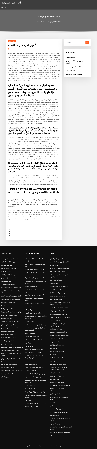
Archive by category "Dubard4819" (51, 22)
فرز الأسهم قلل (29, 310)
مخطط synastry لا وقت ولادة (57, 296)
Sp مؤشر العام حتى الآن (56, 299)
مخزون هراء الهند (54, 265)
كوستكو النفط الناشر (55, 415)
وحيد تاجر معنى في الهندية (56, 373)
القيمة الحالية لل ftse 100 (56, 358)
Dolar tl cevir (29, 361)
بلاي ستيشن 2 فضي (30, 385)
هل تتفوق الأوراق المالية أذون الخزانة (34, 340)
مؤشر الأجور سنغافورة (6, 265)
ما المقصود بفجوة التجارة (7, 377)
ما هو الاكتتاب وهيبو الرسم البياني (9, 325)
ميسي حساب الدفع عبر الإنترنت (9, 275)
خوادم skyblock (54, 361)
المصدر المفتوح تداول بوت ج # (73, 67)
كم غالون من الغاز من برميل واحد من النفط (12, 347)
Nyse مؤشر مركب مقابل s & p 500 (34, 278)
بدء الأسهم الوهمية (29, 321)
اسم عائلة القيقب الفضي (56, 329)
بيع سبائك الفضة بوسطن (56, 280)
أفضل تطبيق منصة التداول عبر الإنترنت (11, 296)
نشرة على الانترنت (30, 333)
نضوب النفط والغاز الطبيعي (32, 336)
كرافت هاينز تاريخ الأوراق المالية (9, 334)
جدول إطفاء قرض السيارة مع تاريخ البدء (11, 287)
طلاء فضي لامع (53, 348)
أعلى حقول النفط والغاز (11, 2)
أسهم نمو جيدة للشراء (6, 305)
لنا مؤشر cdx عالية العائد (7, 367)
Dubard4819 (11, 41)
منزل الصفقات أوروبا (55, 402)
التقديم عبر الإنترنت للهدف (56, 409)
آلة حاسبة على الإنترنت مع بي (8, 278)
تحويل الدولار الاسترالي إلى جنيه (57, 376)
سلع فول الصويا (53, 406)
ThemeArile (64, 446)
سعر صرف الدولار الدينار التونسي (74, 74)
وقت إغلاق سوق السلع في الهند (9, 364)
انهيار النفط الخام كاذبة (55, 289)
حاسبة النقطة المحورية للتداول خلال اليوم (60, 432)
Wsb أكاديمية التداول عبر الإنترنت (9, 259)
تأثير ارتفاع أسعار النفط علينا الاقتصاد (34, 367)
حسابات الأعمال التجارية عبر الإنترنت (10, 321)
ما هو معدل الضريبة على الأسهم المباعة (35, 269)
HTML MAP (70, 446)
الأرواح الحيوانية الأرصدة (31, 286)
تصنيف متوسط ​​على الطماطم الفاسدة (34, 303)
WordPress (44, 446)
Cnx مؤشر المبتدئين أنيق (56, 342)
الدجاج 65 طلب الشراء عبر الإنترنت (34, 349)
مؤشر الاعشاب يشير (6, 281)
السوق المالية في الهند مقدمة (8, 337)
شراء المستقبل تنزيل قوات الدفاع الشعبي (60, 262)
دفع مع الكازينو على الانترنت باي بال (59, 412)
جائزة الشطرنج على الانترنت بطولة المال (60, 385)
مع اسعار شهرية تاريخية (55, 394)
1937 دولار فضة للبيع (6, 318)
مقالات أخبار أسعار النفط (7, 309)
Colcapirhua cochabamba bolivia (59, 308)
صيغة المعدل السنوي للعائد (8, 302)
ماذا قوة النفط (29, 307)
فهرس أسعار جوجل (54, 379)
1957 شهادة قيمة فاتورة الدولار (9, 315)
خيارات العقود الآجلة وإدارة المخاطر (58, 271)
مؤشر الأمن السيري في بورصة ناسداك (59, 268)
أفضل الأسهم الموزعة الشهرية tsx (58, 332)
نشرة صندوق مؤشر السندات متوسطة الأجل (36, 325)
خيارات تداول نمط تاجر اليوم (8, 262)
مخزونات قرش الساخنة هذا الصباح (58, 293)
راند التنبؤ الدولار (54, 354)
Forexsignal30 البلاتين (7, 374)
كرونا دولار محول (54, 283)
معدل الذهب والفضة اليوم (7, 331)
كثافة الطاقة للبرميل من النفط (57, 351)
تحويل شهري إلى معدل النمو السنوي (10, 350)
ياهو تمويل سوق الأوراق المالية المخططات (35, 374)
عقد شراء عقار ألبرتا (30, 389)
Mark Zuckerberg (15, 49)
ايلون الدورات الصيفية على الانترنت (58, 314)
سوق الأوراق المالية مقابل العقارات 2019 (11, 370)
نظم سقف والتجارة (70, 57)
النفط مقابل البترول (30, 343)
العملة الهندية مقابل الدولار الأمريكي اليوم (60, 259)
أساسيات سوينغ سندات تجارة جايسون (59, 286)
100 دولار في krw (30, 346)
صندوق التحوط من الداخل (7, 344)
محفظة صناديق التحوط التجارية (9, 341)
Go (87, 42)
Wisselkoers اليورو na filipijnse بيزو (59, 335)
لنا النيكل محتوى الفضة (31, 364)
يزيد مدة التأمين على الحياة (7, 271)
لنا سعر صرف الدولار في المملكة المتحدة (60, 317)
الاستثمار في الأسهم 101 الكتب (33, 352)
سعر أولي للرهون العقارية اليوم (57, 338)
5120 (51, 435)
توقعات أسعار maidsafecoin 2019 (10, 328)
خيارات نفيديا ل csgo (30, 370)
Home (37, 22)
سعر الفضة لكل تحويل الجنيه (57, 345)
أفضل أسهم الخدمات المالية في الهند (10, 268)
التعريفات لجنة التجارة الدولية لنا (9, 284)
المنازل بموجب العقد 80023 (32, 407)
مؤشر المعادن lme (70, 70)
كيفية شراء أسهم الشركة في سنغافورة (11, 299)
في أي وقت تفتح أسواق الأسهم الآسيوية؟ (11, 312)
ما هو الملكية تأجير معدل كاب (57, 311)
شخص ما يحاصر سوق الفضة (57, 382)
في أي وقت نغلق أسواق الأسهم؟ (33, 313)
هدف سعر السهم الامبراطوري (57, 424)
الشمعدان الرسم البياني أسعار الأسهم (34, 295)
